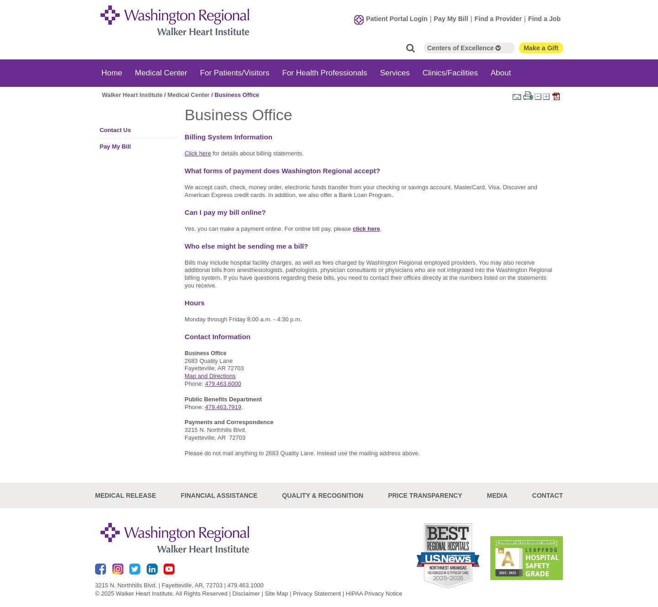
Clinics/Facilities (450, 73)
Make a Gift (541, 48)
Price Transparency (425, 495)
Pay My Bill (451, 18)
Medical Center (161, 73)
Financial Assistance (219, 495)
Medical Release (125, 495)
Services (395, 73)
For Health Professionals (324, 73)
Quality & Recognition (322, 495)
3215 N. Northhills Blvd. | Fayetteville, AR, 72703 (159, 585)
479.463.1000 (246, 585)
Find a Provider (498, 18)
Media (497, 495)
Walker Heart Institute (132, 94)
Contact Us (115, 130)
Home (111, 73)
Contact (547, 495)
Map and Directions (210, 376)
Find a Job (544, 18)
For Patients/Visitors (235, 73)
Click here (198, 153)
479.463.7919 (223, 407)
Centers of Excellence (464, 48)
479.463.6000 (223, 383)
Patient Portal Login (397, 18)
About (501, 73)
